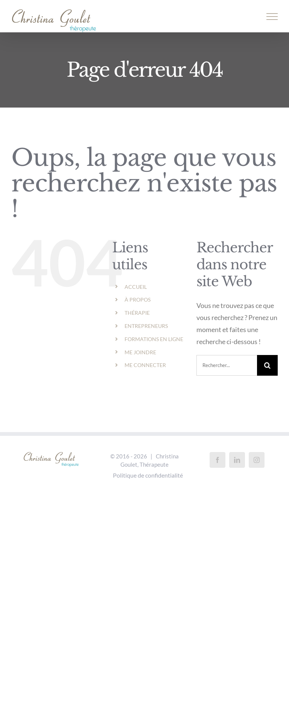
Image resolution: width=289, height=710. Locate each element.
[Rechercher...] (226, 365)
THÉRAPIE (137, 312)
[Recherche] (267, 365)
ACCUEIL (136, 287)
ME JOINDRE (140, 352)
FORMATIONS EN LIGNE (154, 339)
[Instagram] (257, 460)
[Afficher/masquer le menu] (272, 16)
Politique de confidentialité (148, 475)
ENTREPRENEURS (146, 326)
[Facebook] (217, 460)
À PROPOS (138, 299)
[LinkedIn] (237, 460)
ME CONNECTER (145, 365)
